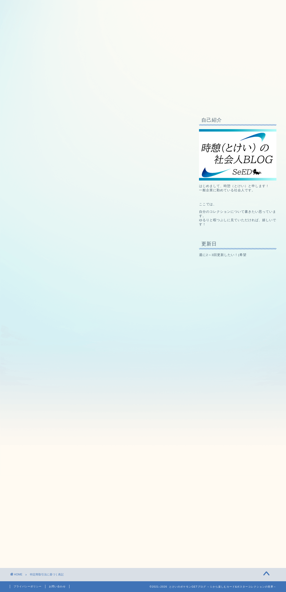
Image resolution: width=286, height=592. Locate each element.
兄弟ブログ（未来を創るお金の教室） (149, 101)
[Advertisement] (99, 487)
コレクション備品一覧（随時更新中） (78, 101)
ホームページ (26, 101)
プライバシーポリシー (28, 586)
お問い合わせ (57, 586)
